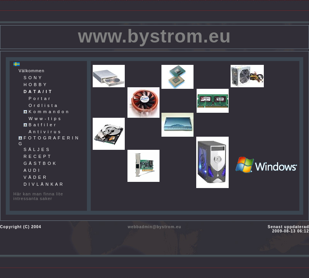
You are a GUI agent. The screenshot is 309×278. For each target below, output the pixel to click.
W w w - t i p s (45, 118)
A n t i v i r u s (45, 131)
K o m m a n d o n (49, 111)
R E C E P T (37, 156)
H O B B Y (35, 84)
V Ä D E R (35, 177)
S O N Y (33, 77)
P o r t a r (39, 98)
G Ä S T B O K (40, 163)
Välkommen (31, 70)
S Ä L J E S (36, 149)
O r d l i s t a (43, 105)
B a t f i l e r (42, 124)
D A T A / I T (38, 91)
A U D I (32, 170)
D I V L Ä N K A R (43, 184)
